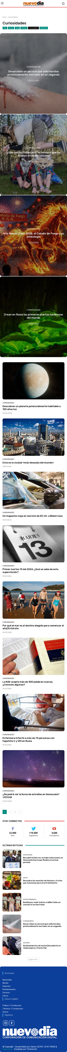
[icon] (6, 1023)
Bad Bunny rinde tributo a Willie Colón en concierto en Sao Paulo (42, 903)
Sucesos (26, 942)
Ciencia (23, 28)
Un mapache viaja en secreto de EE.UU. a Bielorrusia (33, 515)
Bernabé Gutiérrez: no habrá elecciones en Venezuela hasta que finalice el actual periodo (43, 860)
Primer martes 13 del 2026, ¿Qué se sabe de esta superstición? (30, 571)
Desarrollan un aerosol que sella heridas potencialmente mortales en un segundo (42, 925)
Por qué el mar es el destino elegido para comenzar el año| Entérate (33, 627)
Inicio (4, 17)
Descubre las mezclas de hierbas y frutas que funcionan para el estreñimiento (42, 881)
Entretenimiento (29, 899)
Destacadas (27, 855)
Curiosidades (33, 28)
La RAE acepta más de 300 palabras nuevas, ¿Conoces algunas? (28, 683)
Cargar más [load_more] (33, 959)
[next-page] (20, 812)
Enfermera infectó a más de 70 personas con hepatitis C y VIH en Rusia (29, 739)
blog (17, 28)
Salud (25, 877)
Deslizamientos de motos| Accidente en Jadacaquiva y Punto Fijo (42, 947)
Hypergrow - (8, 1049)
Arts (5, 28)
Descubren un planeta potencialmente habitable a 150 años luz (32, 408)
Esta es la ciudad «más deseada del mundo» (28, 462)
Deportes (43, 28)
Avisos (11, 28)
